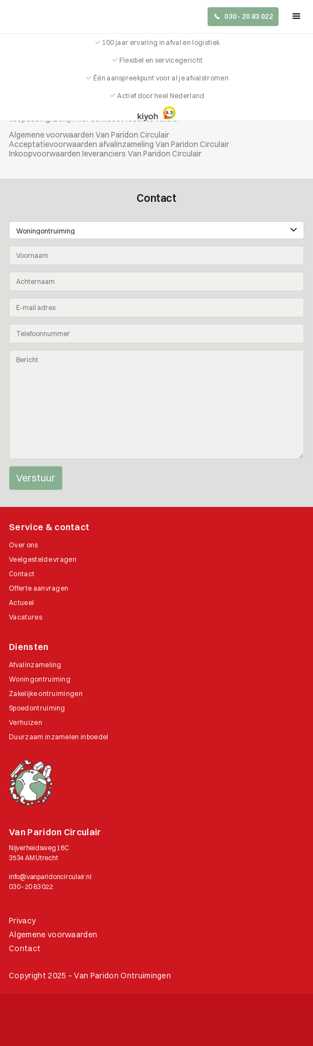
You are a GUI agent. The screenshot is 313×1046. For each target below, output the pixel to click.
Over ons (23, 545)
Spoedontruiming (37, 708)
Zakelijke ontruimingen (46, 693)
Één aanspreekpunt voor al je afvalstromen (161, 78)
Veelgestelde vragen (43, 559)
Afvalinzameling (35, 665)
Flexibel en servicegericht (161, 60)
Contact (21, 574)
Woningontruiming (39, 679)
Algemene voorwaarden (53, 935)
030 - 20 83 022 (31, 886)
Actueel (21, 602)
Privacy (22, 921)
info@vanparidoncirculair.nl (50, 876)
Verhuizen (25, 722)
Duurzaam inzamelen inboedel (59, 737)
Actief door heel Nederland (160, 96)
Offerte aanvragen (38, 588)
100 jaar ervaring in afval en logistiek (161, 42)
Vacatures (25, 617)
